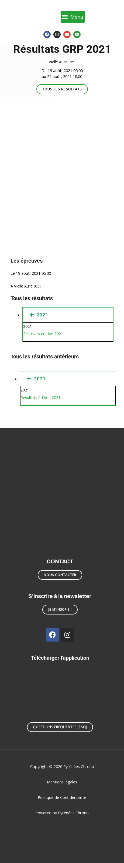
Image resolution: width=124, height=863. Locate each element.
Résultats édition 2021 (43, 333)
